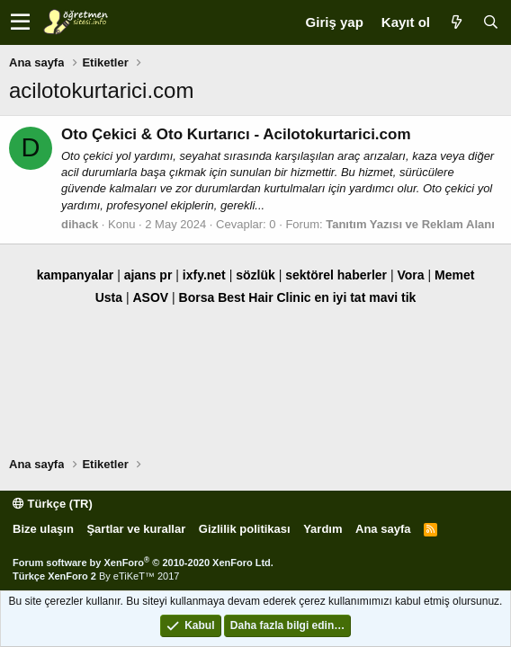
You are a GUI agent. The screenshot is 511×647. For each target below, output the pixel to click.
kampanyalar (75, 275)
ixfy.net (204, 275)
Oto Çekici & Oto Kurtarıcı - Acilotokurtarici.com (236, 134)
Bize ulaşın (43, 529)
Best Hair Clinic (264, 297)
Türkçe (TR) (53, 503)
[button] (20, 22)
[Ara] (490, 22)
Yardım (322, 529)
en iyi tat (340, 297)
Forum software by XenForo (143, 562)
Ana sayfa (382, 529)
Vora (410, 275)
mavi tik (392, 297)
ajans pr (148, 275)
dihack (79, 224)
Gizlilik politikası (245, 529)
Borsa (197, 297)
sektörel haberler (336, 275)
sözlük (255, 275)
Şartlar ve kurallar (135, 529)
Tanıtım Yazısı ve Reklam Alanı (410, 224)
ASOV (150, 297)
